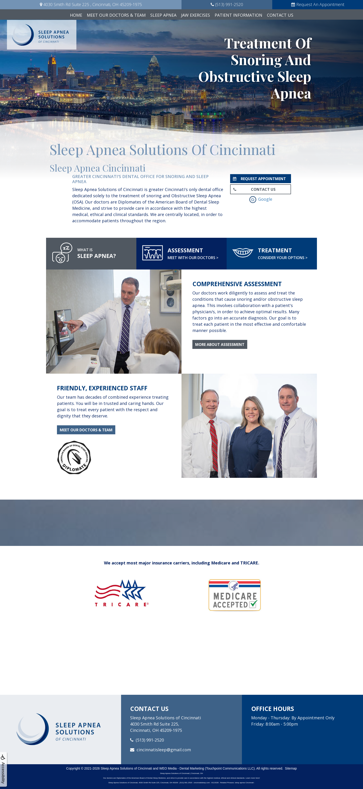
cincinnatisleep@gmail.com (164, 749)
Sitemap (291, 768)
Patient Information (238, 15)
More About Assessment (219, 344)
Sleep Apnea (163, 15)
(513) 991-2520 (150, 740)
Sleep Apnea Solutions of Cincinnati (126, 768)
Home (76, 15)
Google (260, 199)
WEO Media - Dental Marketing (181, 768)
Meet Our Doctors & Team (116, 15)
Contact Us (280, 15)
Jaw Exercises (195, 15)
